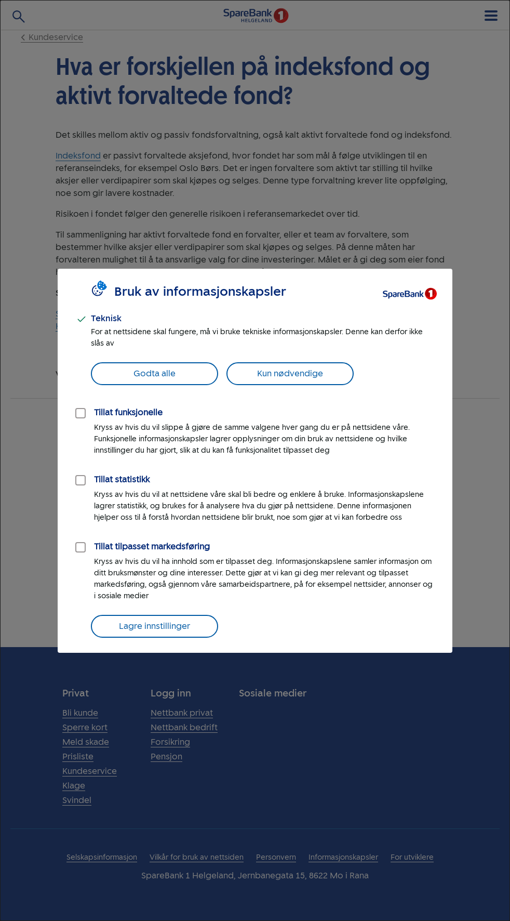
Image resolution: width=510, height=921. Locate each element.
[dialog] (255, 460)
